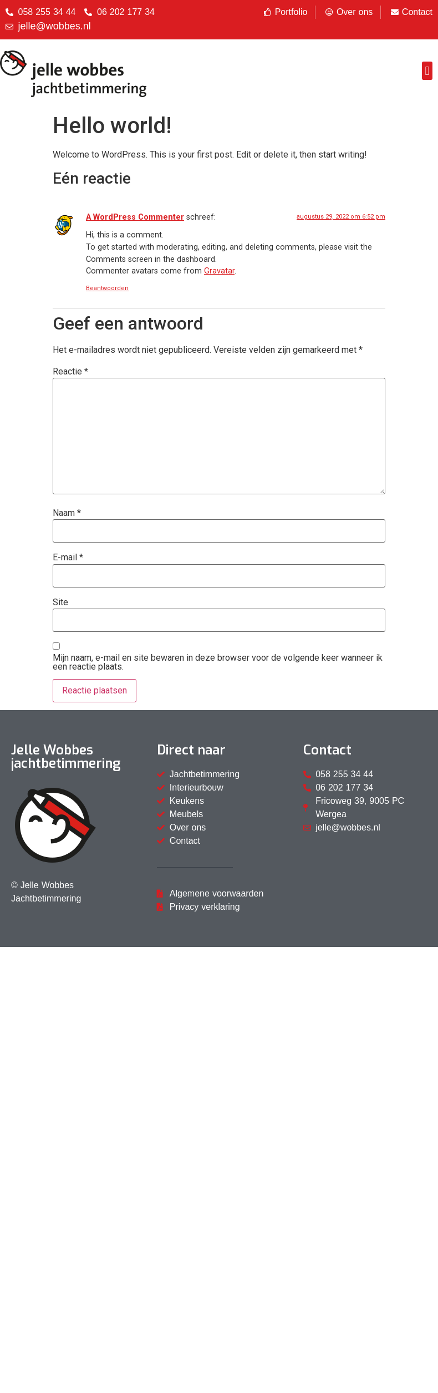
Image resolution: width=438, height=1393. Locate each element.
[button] (427, 71)
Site (60, 602)
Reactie (70, 371)
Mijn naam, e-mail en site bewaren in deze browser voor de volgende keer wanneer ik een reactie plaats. (218, 662)
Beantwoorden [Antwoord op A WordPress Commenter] (107, 288)
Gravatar (219, 271)
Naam (67, 513)
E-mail (68, 557)
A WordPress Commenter (135, 217)
